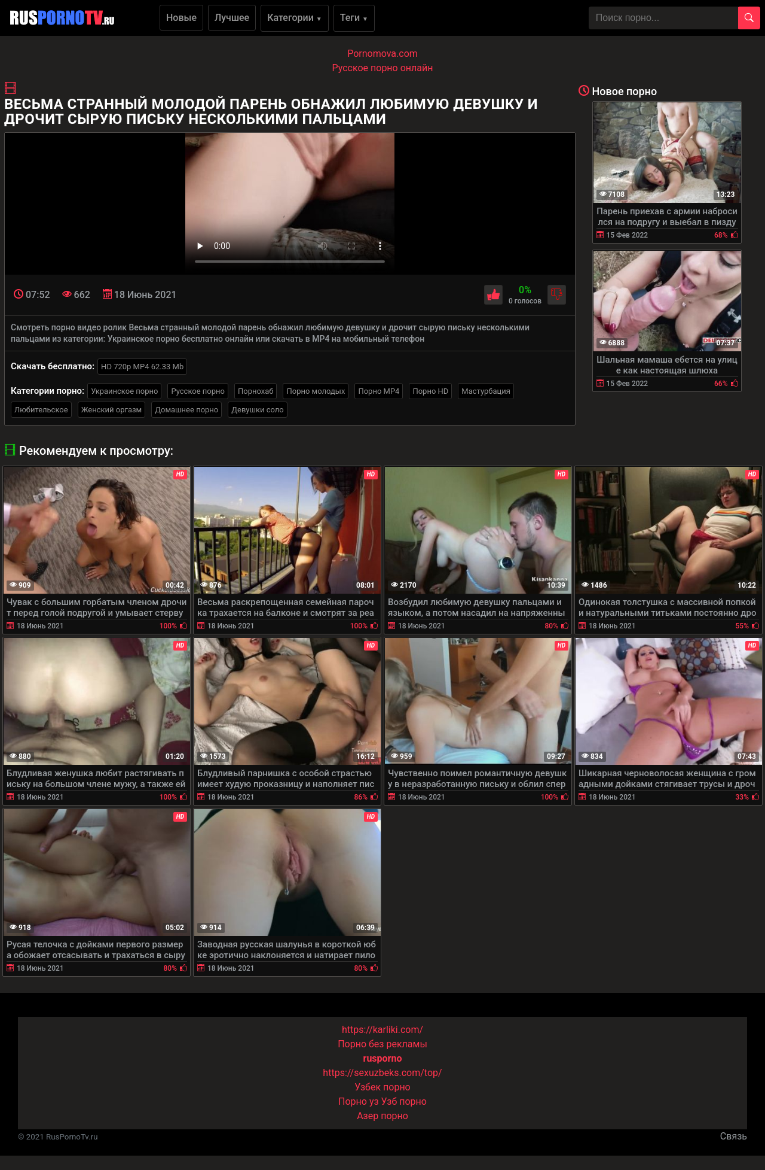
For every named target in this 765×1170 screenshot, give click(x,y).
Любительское (41, 409)
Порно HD (430, 391)
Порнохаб (255, 391)
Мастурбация (485, 391)
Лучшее (232, 17)
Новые (181, 17)
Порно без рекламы (382, 1044)
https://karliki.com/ (382, 1029)
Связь (733, 1136)
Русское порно (198, 391)
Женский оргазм (111, 409)
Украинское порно (124, 391)
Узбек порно (382, 1087)
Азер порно (382, 1116)
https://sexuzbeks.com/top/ (382, 1072)
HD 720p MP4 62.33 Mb (142, 366)
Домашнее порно (186, 409)
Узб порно (404, 1101)
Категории (294, 17)
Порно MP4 (378, 391)
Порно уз (358, 1101)
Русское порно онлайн (382, 68)
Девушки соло (257, 409)
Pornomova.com (382, 53)
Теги (354, 17)
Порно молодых (315, 391)
